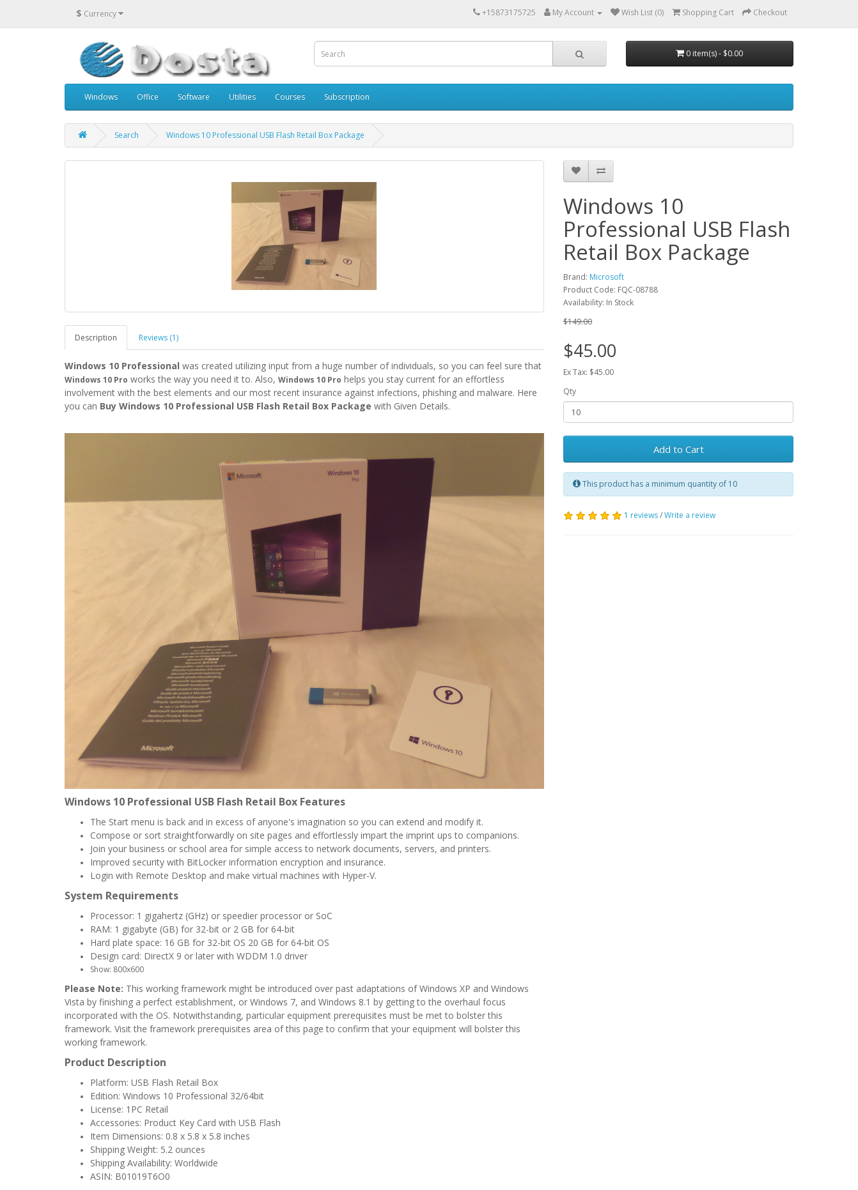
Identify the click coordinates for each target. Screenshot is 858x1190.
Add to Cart (678, 449)
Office (148, 96)
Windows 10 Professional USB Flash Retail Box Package (265, 135)
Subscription (347, 96)
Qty (569, 391)
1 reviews (641, 515)
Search (126, 135)
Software (194, 96)
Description (96, 337)
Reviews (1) (158, 337)
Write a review (689, 515)
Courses (290, 96)
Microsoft (606, 276)
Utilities (242, 96)
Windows (101, 96)
